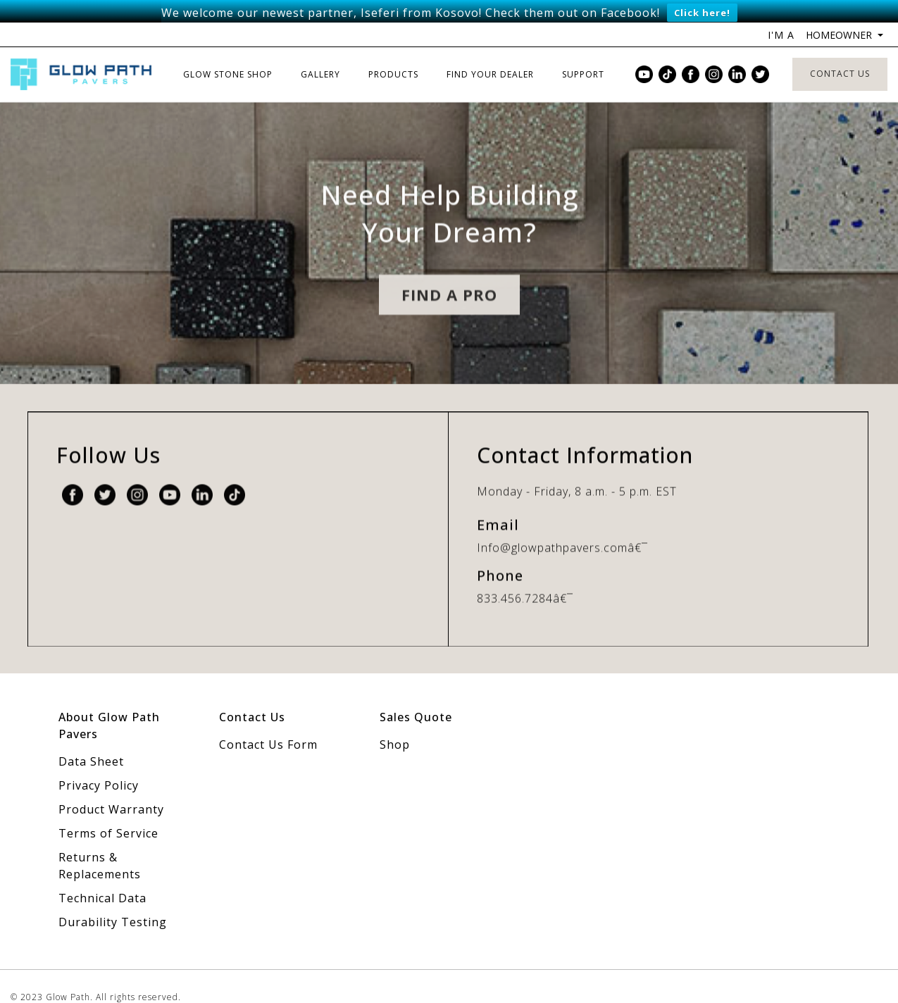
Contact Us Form (268, 725)
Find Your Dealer (490, 55)
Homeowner (840, 15)
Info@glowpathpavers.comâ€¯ (562, 540)
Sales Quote (416, 697)
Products (393, 55)
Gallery (320, 55)
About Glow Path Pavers (109, 706)
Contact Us (840, 54)
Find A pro (449, 298)
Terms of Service (108, 813)
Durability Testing (112, 902)
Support (583, 55)
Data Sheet (91, 741)
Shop (395, 725)
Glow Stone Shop (228, 55)
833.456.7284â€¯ (525, 591)
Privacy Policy (98, 765)
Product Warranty (111, 789)
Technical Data (102, 878)
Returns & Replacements (99, 846)
